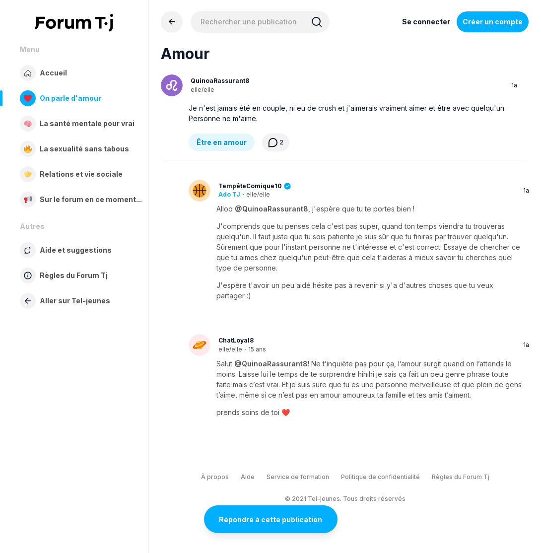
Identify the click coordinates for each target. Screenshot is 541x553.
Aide (248, 477)
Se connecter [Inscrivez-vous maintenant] (426, 21)
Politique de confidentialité (380, 477)
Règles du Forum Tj (460, 477)
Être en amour (222, 142)
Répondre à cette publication (270, 519)
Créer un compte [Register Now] (493, 21)
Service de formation (298, 477)
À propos (215, 477)
